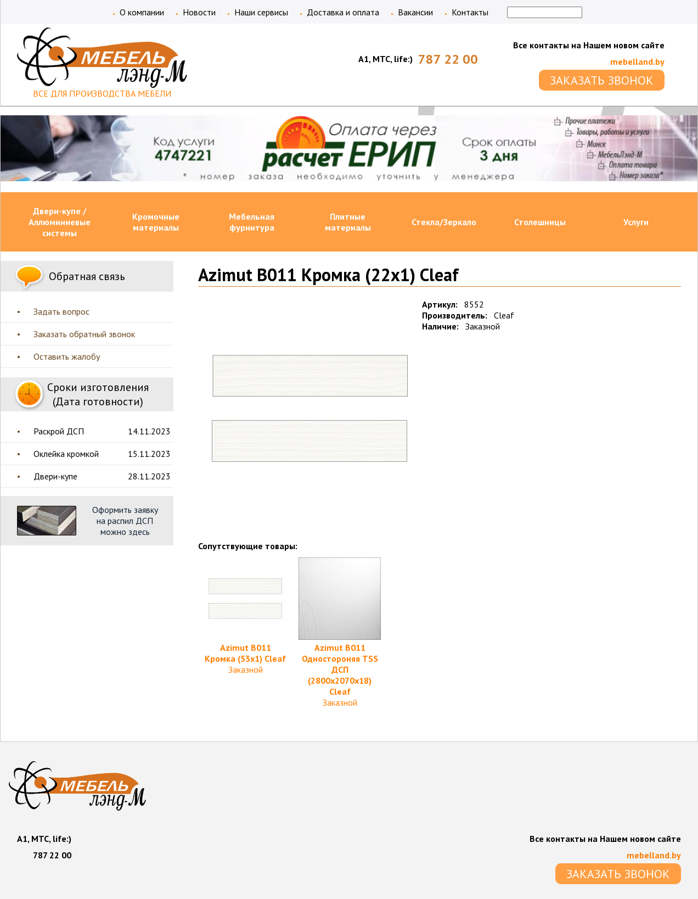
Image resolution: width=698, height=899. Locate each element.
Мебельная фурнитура (251, 222)
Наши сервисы (261, 12)
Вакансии (415, 12)
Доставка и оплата (343, 12)
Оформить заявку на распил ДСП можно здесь (125, 520)
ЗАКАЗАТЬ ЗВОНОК (602, 80)
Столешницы (540, 221)
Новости (199, 12)
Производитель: (454, 315)
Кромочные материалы (155, 222)
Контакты (470, 12)
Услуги (636, 221)
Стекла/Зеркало (444, 221)
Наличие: (440, 326)
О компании (142, 12)
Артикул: (440, 304)
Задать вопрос (61, 311)
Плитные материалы (348, 222)
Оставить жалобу (66, 356)
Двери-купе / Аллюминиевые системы (60, 221)
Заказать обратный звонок (84, 333)
